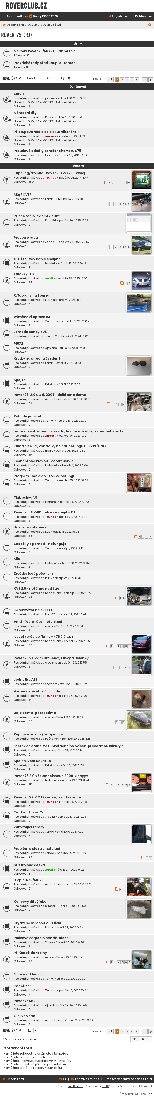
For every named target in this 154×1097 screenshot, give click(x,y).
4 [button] (132, 79)
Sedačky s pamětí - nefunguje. (40, 543)
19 (120, 204)
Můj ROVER (22, 194)
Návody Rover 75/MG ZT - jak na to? (44, 51)
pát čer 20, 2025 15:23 (73, 220)
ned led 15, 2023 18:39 (73, 480)
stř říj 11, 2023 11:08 (68, 384)
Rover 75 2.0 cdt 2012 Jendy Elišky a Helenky (51, 658)
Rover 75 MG (24, 1001)
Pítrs (48, 117)
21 (129, 204)
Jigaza (50, 817)
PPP (47, 578)
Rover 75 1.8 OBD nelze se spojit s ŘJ (44, 512)
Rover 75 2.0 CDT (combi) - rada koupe (47, 797)
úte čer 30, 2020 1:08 (73, 1005)
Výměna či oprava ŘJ (32, 317)
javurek (50, 98)
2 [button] (122, 79)
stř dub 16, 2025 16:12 (72, 263)
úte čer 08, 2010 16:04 (73, 155)
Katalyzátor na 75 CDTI (33, 610)
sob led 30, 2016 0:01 (71, 98)
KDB (47, 300)
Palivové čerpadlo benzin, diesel (42, 938)
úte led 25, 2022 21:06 (73, 696)
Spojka (20, 380)
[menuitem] (43, 16)
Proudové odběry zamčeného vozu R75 (47, 150)
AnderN (50, 136)
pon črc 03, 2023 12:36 (70, 450)
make (49, 450)
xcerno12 (51, 336)
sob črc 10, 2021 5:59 (70, 765)
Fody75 (50, 614)
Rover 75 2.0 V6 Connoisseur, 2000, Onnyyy (51, 776)
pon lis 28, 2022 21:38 (73, 517)
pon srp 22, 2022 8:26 (67, 578)
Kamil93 (50, 220)
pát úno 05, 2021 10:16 (71, 853)
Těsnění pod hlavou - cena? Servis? (44, 461)
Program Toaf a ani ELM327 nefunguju (46, 476)
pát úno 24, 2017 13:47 (73, 177)
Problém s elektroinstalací (37, 848)
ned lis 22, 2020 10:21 (77, 884)
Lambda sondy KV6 (30, 332)
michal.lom (53, 399)
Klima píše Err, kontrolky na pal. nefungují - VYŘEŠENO (60, 446)
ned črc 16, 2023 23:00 (72, 421)
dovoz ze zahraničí (30, 527)
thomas (50, 155)
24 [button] (144, 79)
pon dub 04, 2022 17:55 (71, 662)
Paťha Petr (52, 739)
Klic (17, 558)
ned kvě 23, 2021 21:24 (74, 780)
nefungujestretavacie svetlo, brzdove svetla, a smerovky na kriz (70, 431)
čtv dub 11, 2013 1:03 (72, 136)
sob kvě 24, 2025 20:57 (74, 242)
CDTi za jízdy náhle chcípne (37, 259)
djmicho (51, 348)
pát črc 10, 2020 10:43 (73, 990)
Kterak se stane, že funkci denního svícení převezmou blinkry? (68, 746)
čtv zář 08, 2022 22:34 (75, 563)
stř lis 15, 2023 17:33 (72, 348)
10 (117, 182)
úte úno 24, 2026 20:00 (71, 199)
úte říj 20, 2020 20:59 (72, 906)
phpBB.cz (146, 1094)
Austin (50, 278)
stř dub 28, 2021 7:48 (73, 802)
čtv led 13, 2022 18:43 (69, 717)
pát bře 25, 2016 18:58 (68, 117)
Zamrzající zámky (29, 827)
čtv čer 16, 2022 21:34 (69, 626)
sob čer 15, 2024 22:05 (74, 321)
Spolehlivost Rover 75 (32, 761)
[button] (110, 79)
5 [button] (137, 79)
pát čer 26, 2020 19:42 (78, 1020)
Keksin (49, 199)
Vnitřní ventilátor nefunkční (38, 621)
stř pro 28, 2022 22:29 (74, 502)
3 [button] (127, 79)
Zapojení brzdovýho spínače (38, 734)
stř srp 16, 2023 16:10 (77, 399)
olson (49, 626)
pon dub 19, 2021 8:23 (72, 817)
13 (129, 182)
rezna (49, 957)
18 (115, 204)
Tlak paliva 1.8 (25, 497)
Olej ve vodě (24, 1016)
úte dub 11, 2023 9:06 (74, 465)
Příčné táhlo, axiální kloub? (37, 216)
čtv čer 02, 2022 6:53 (77, 641)
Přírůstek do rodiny (30, 953)
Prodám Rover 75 (28, 812)
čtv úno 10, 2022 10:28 (74, 684)
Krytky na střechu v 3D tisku (38, 923)
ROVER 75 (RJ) (16, 34)
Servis (19, 94)
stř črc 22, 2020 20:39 (71, 979)
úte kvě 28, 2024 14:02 (74, 336)
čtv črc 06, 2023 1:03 (72, 436)
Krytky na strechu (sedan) (37, 358)
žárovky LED (24, 274)
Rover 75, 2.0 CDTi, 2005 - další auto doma (50, 395)
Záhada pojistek (28, 416)
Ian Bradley (75, 1086)
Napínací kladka (28, 974)
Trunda (50, 177)
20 (124, 204)
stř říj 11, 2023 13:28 (68, 363)
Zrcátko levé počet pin (33, 573)
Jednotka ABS (26, 679)
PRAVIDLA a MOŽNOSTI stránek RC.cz (51, 102)
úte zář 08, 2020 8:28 (70, 942)
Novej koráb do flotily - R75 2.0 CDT (44, 636)
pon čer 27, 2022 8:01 (72, 614)
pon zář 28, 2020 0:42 (68, 927)
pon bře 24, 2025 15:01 (67, 300)
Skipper (50, 906)
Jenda (49, 831)
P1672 (18, 343)
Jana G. (50, 242)
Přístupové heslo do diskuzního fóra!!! (47, 131)
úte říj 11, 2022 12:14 (71, 548)
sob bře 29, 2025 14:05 (73, 278)
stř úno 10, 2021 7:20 (70, 831)
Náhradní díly (25, 113)
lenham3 (51, 465)
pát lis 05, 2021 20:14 (69, 750)
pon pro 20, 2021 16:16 (76, 739)
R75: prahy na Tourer (31, 295)
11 (120, 182)
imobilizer (22, 986)
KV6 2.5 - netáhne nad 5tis (36, 588)
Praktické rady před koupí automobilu (47, 63)
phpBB (105, 1086)
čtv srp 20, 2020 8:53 (69, 957)
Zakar (49, 942)
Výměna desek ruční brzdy (37, 691)
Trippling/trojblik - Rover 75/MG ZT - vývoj (49, 173)
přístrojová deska (29, 865)
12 (125, 182)
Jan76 (49, 421)
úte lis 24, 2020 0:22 (71, 869)
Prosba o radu (26, 237)
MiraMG (50, 263)
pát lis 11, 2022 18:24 (66, 532)
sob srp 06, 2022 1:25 (78, 593)
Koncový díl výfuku (30, 901)
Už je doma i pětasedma (35, 713)
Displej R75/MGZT (29, 880)
